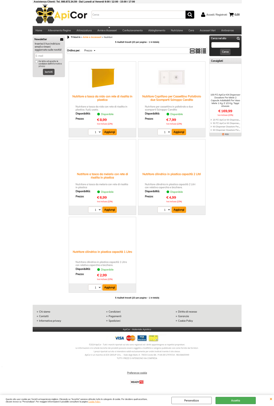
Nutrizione (177, 30)
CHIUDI (271, 399)
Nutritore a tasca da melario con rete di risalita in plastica (102, 177)
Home (39, 30)
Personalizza (191, 400)
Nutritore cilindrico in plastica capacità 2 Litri (171, 175)
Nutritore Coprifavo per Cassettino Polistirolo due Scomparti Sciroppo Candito (171, 99)
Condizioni (115, 312)
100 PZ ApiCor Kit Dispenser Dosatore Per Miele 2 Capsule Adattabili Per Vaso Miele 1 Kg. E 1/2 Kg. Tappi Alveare (225, 101)
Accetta (235, 400)
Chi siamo (44, 312)
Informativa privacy (50, 321)
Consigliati (217, 62)
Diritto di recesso (187, 312)
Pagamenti (115, 317)
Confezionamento (132, 30)
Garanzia (183, 317)
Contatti (44, 317)
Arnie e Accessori (107, 30)
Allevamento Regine (59, 30)
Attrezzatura (84, 30)
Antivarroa (227, 30)
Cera (191, 30)
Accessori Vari (208, 30)
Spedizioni (114, 321)
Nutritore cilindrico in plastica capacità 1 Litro (102, 253)
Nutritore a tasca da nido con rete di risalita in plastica (102, 99)
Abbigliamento (156, 30)
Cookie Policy (94, 402)
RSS (227, 135)
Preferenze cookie (137, 374)
